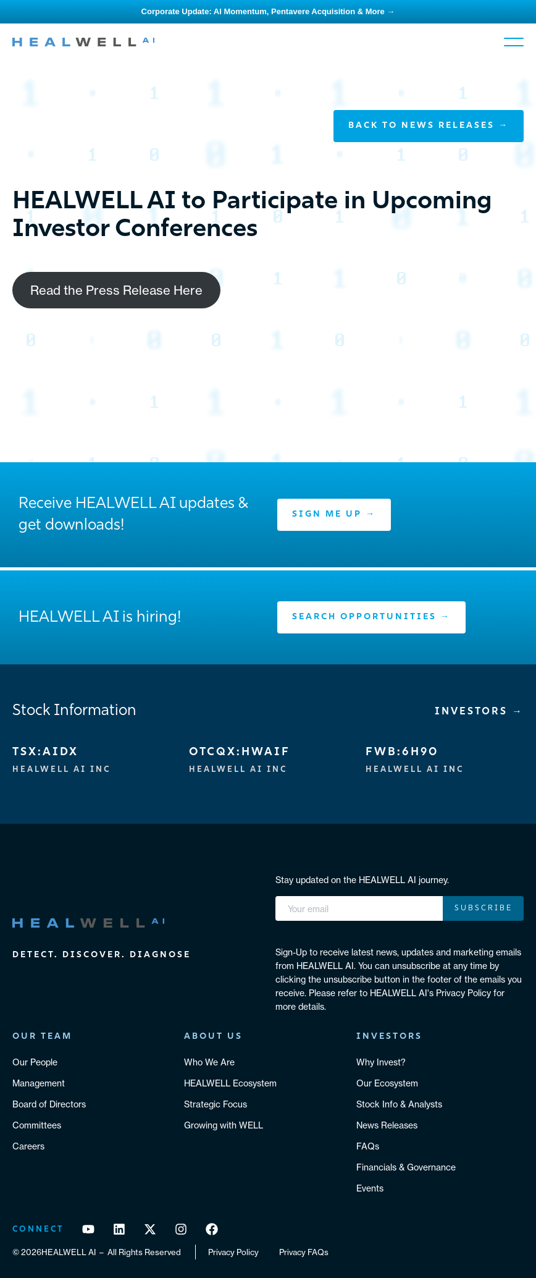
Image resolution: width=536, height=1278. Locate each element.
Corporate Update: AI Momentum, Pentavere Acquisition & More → (268, 11)
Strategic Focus (215, 1104)
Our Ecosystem (387, 1083)
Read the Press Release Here (116, 290)
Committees (36, 1125)
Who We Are (209, 1062)
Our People (34, 1062)
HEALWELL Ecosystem (230, 1083)
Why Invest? (381, 1062)
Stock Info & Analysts (399, 1104)
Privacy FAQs (304, 1252)
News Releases (386, 1125)
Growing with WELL (223, 1125)
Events (369, 1188)
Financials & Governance (406, 1167)
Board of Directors (49, 1104)
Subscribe (483, 908)
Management (38, 1083)
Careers (28, 1146)
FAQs (367, 1146)
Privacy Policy (233, 1252)
